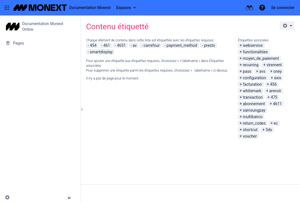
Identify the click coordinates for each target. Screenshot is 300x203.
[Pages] (40, 43)
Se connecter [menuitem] (282, 7)
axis (277, 78)
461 (106, 45)
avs (262, 71)
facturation (252, 84)
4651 (121, 45)
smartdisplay (101, 52)
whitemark (252, 91)
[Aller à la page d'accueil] (62, 7)
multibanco (252, 116)
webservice (252, 45)
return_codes (254, 123)
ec (276, 123)
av (135, 45)
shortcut (250, 129)
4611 (277, 104)
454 (93, 45)
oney (277, 71)
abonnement (254, 104)
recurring (251, 65)
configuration (254, 78)
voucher (250, 136)
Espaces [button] (123, 7)
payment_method (182, 45)
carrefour (152, 45)
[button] (7, 7)
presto (209, 45)
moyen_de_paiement (261, 58)
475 (274, 97)
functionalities (255, 52)
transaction (252, 97)
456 (273, 84)
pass (247, 71)
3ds (269, 129)
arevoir (275, 91)
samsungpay (254, 110)
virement (274, 65)
